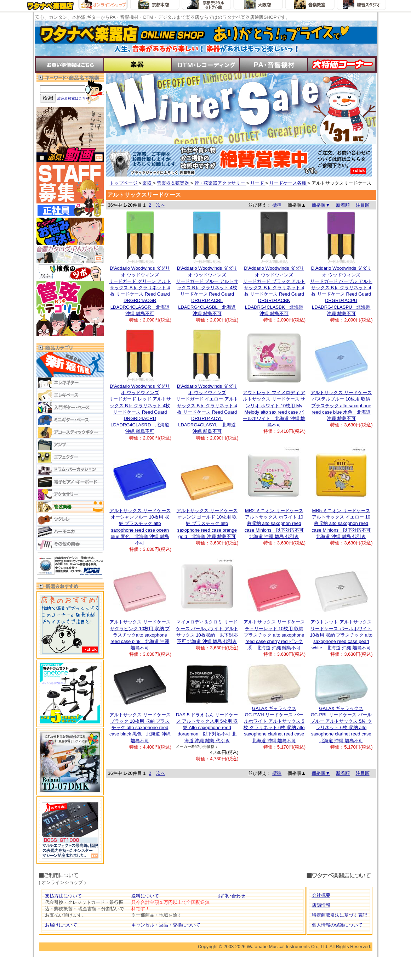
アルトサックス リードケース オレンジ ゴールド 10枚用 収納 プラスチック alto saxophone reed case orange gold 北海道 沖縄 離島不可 (207, 523)
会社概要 (321, 895)
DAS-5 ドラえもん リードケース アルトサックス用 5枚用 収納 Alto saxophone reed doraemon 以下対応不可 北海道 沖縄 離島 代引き (207, 727)
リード (258, 183)
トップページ (124, 183)
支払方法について (63, 896)
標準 (276, 205)
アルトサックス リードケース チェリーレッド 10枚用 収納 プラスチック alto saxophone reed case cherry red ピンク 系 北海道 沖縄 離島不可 (274, 634)
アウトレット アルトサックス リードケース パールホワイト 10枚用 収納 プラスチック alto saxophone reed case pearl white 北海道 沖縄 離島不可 (341, 634)
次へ (160, 205)
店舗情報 (321, 905)
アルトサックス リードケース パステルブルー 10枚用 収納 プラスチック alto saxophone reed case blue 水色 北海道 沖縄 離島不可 (341, 405)
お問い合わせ (231, 896)
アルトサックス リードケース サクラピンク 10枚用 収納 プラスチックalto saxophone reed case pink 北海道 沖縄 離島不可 (140, 634)
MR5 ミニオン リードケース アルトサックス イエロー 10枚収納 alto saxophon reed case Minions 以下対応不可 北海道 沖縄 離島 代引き (341, 523)
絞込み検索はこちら (73, 98)
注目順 (363, 205)
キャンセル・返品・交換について (165, 925)
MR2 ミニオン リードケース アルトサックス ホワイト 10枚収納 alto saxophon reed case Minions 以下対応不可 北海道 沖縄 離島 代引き (274, 523)
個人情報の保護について (337, 925)
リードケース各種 (288, 183)
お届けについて (61, 925)
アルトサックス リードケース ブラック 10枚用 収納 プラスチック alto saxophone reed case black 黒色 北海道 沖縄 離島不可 (140, 727)
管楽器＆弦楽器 (173, 183)
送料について (145, 896)
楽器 (147, 183)
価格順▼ (321, 205)
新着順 (343, 205)
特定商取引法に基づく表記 (339, 915)
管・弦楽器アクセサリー (220, 183)
